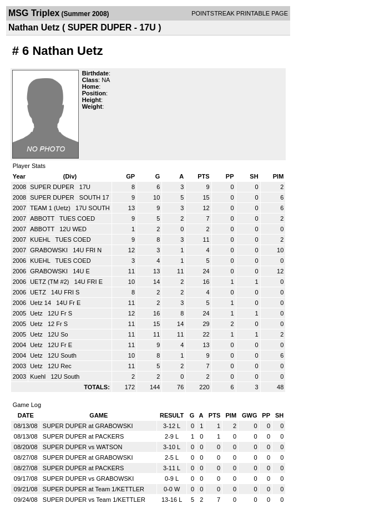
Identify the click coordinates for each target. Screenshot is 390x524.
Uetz (37, 313)
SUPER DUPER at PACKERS (83, 436)
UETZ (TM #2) (50, 281)
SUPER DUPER (53, 187)
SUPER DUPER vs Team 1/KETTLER (94, 499)
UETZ (39, 292)
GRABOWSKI (49, 250)
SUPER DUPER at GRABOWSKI (88, 426)
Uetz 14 (41, 302)
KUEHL (41, 239)
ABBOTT (43, 218)
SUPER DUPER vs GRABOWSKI (88, 478)
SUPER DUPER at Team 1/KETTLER (93, 489)
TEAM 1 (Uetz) (51, 208)
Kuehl (38, 376)
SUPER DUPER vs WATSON (83, 447)
